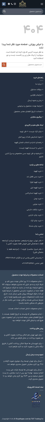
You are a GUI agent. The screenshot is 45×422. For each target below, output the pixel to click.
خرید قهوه (38, 171)
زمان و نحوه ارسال (35, 100)
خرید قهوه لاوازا (36, 182)
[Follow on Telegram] (9, 4)
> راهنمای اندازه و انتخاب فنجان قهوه (28, 142)
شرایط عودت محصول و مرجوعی (29, 106)
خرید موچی (37, 204)
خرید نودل (38, 198)
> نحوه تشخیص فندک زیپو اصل (30, 137)
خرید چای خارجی (35, 215)
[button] (42, 4)
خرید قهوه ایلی (36, 187)
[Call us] (12, 4)
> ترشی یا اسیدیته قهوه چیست (31, 148)
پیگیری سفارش (36, 117)
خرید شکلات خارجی (34, 209)
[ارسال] (4, 11)
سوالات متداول (36, 89)
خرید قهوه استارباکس (33, 193)
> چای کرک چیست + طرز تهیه (31, 131)
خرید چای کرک (36, 220)
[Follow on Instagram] (15, 4)
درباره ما (38, 84)
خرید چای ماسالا (35, 226)
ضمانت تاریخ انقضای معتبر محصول (28, 111)
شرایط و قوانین (36, 95)
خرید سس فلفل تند (34, 176)
